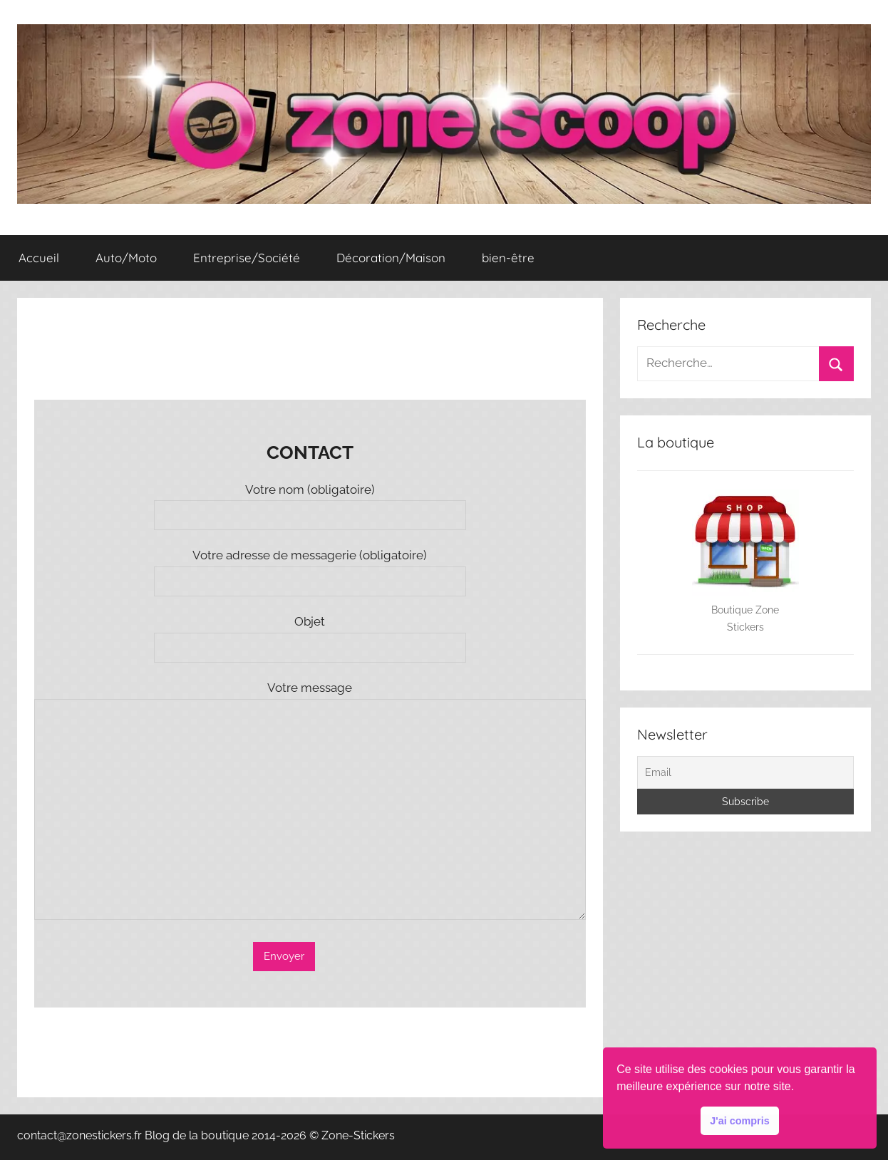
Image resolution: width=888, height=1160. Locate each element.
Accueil (39, 257)
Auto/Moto (126, 257)
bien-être (508, 257)
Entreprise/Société (246, 257)
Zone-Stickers (358, 1135)
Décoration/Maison (390, 257)
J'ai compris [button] (739, 1121)
